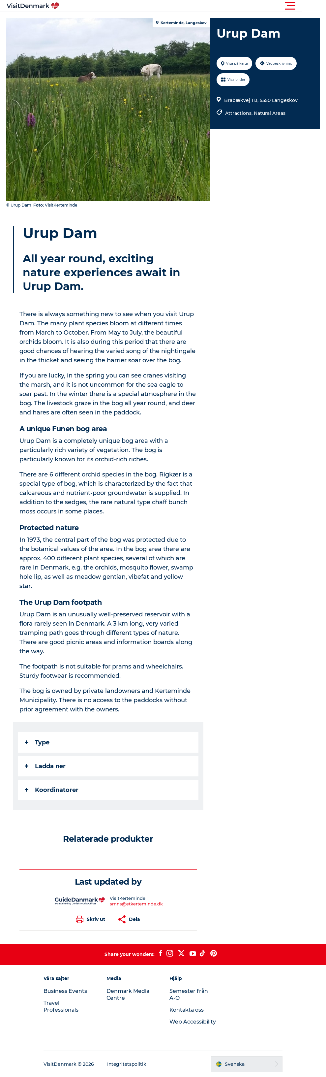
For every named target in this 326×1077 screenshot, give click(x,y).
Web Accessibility (193, 1022)
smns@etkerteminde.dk (136, 903)
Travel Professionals (64, 1006)
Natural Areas (269, 113)
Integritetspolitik (130, 1064)
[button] (192, 6)
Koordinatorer (52, 790)
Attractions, (239, 113)
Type (37, 742)
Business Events (68, 991)
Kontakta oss (187, 1010)
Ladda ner (45, 766)
